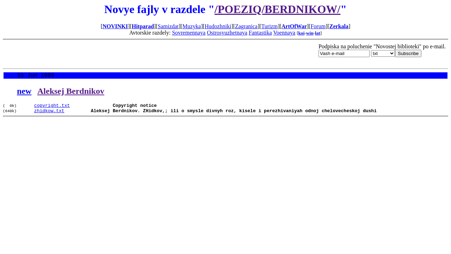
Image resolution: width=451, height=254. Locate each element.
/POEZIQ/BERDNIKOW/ (277, 9)
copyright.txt (52, 107)
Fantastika (260, 33)
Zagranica (246, 26)
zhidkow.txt (49, 114)
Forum (318, 26)
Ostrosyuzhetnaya (227, 33)
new (24, 92)
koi (301, 33)
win (310, 33)
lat (317, 33)
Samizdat (168, 26)
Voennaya (284, 33)
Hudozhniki (218, 26)
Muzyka (192, 26)
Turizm (269, 26)
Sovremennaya (188, 33)
